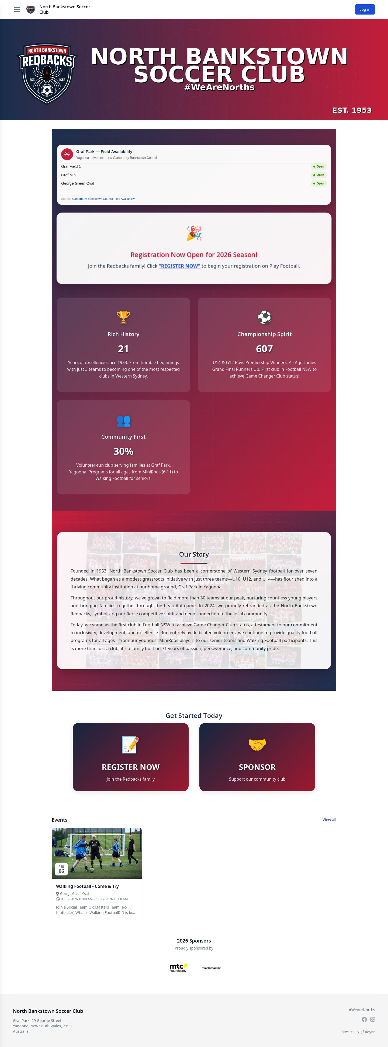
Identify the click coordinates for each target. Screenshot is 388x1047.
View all (329, 824)
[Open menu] (17, 9)
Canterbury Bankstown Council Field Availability (103, 198)
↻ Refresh (69, 192)
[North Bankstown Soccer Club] (30, 9)
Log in (364, 9)
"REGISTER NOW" (179, 266)
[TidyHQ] (368, 1032)
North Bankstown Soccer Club (64, 9)
